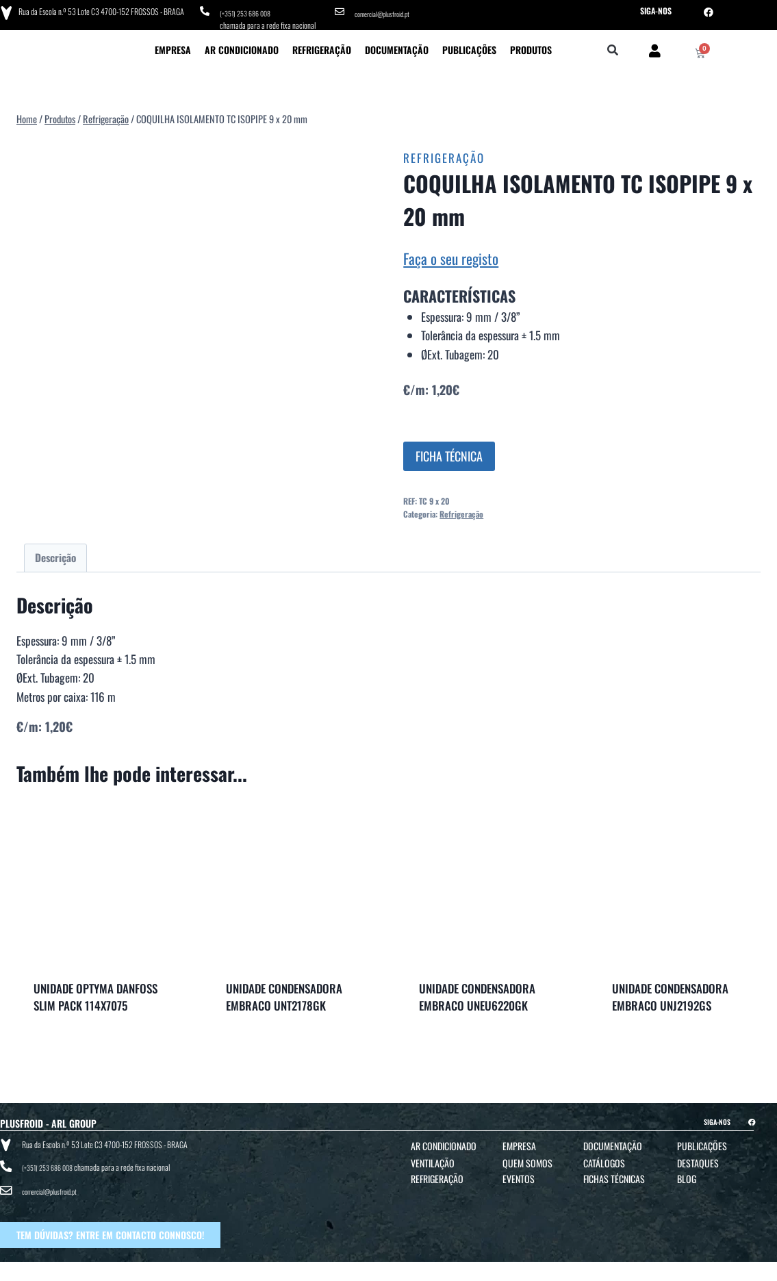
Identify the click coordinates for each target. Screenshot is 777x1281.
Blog (686, 1174)
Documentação (397, 45)
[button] (613, 46)
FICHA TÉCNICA (449, 451)
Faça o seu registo (450, 253)
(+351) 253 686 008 (249, 10)
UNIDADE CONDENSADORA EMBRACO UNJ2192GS (670, 992)
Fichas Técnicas (614, 1174)
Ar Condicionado (242, 45)
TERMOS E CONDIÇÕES (389, 1268)
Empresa (173, 45)
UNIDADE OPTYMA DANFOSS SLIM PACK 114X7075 (95, 992)
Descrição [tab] (55, 552)
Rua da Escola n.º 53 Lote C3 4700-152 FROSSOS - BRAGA (98, 10)
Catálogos (604, 1158)
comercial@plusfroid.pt (387, 10)
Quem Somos (527, 1158)
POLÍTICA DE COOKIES (531, 1268)
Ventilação (433, 1158)
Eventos (518, 1174)
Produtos (531, 45)
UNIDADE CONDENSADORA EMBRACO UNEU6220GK (477, 992)
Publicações (469, 45)
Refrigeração (321, 45)
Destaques (698, 1158)
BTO (714, 1268)
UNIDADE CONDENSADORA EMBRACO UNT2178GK (284, 992)
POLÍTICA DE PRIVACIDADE (461, 1268)
